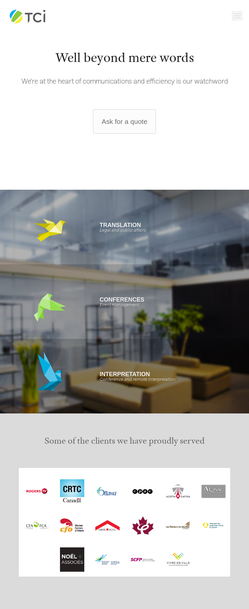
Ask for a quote (124, 121)
